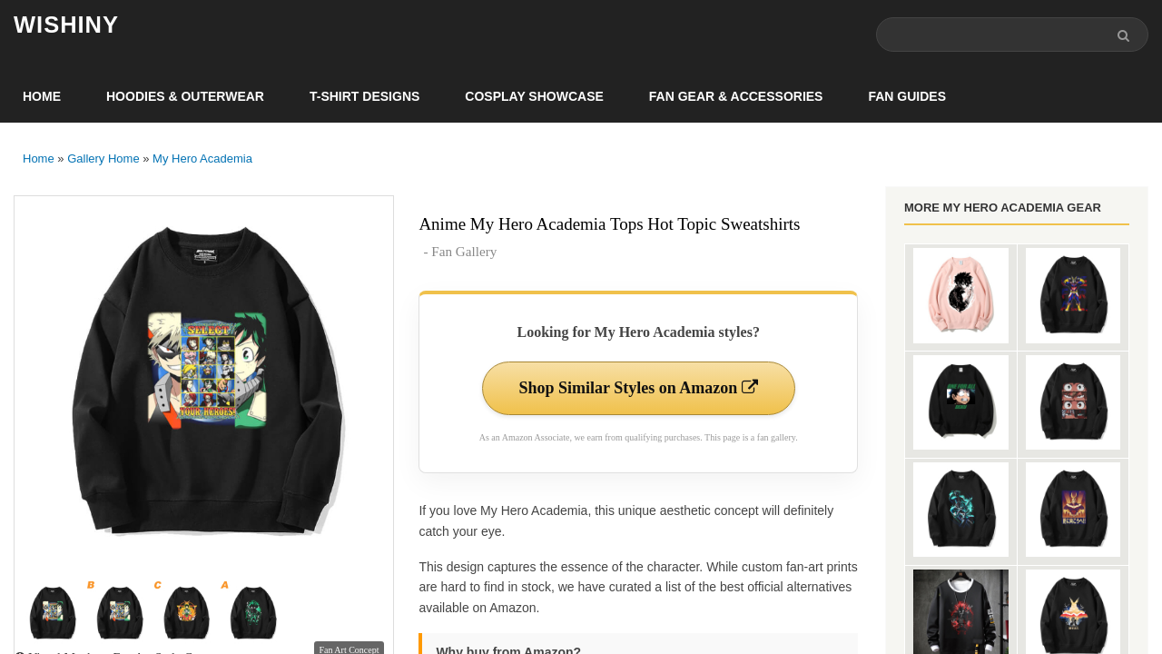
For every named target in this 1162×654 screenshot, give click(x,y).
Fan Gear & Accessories (736, 96)
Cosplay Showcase (534, 96)
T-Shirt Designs (364, 96)
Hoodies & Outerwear (185, 96)
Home (42, 96)
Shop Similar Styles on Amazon (638, 388)
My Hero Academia (202, 158)
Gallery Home (103, 158)
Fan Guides (907, 96)
